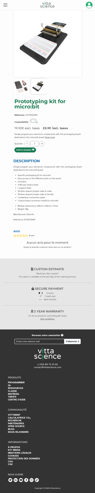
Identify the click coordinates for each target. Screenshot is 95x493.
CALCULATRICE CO (19, 417)
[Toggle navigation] (5, 4)
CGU (10, 461)
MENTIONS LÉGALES (19, 453)
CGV (10, 464)
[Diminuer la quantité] (27, 143)
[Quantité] (34, 143)
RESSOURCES (15, 388)
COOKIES (13, 455)
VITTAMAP (14, 414)
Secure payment (47, 288)
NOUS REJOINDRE (18, 432)
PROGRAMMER (16, 382)
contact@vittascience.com (47, 367)
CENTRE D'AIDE (16, 399)
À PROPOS (14, 447)
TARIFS (12, 396)
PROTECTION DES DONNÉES (24, 458)
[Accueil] (47, 5)
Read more (50, 137)
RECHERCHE (14, 420)
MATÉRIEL (13, 394)
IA (9, 385)
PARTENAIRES (16, 423)
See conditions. (47, 319)
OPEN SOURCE (16, 426)
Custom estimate (47, 269)
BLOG (11, 429)
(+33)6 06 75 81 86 (47, 364)
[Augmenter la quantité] (42, 143)
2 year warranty (47, 311)
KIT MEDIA (14, 450)
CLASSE (12, 391)
